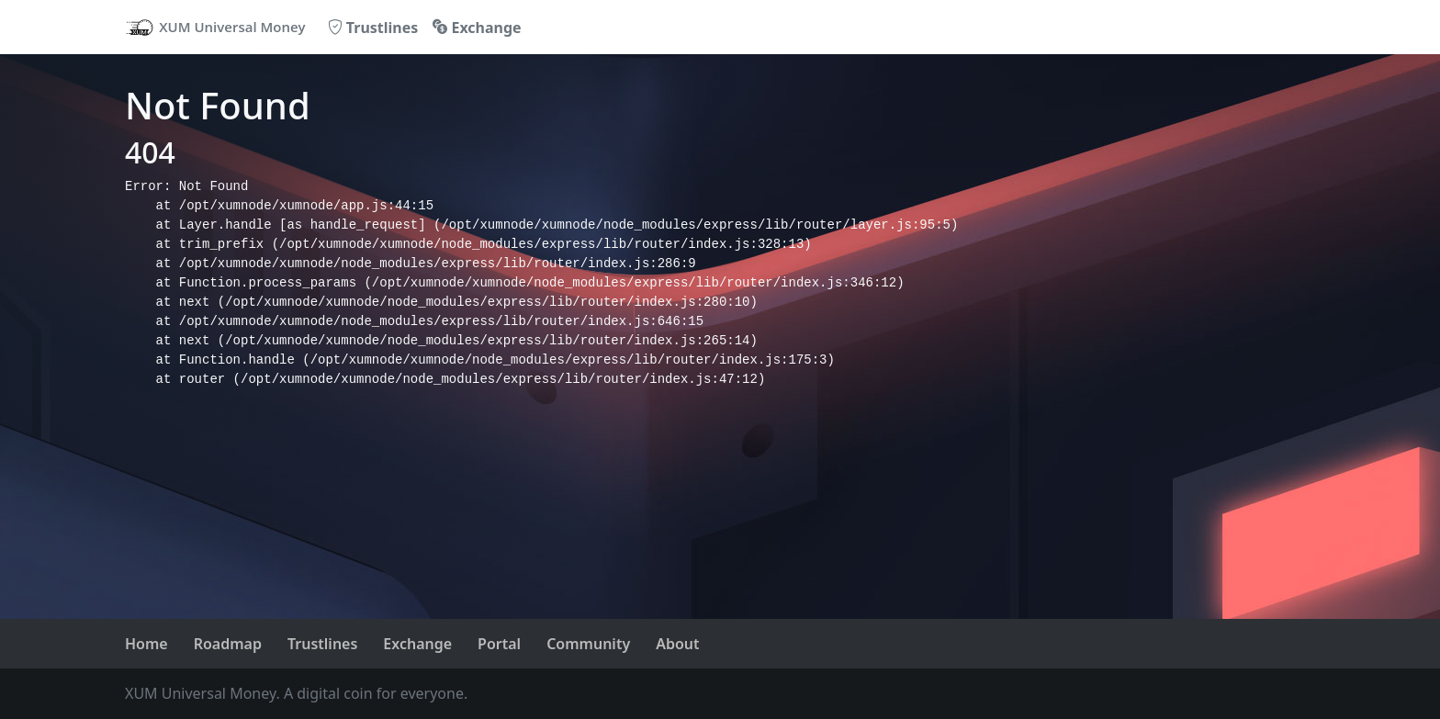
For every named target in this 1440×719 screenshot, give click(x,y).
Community (588, 644)
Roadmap (228, 644)
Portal (499, 644)
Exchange (477, 27)
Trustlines (373, 27)
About (677, 644)
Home (146, 644)
